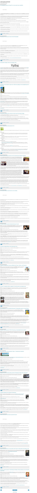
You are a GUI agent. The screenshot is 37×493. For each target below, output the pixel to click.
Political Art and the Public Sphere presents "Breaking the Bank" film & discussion (14, 372)
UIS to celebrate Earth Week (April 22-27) (7, 125)
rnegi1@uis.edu (17, 323)
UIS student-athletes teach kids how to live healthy (8, 190)
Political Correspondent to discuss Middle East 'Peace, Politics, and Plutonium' (13, 265)
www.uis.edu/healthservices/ (25, 443)
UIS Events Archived (5, 1)
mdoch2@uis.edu (2, 108)
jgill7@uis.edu (11, 145)
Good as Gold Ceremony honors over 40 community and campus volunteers (13, 155)
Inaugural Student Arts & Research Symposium (8, 392)
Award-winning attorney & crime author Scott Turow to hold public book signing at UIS (14, 448)
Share (1, 34)
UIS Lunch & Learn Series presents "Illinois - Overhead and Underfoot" (12, 351)
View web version (15, 491)
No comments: (7, 33)
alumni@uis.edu (2, 367)
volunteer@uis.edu (20, 185)
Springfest (8, 105)
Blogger (16, 492)
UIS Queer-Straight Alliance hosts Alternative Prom (8, 246)
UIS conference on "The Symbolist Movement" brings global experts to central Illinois (14, 308)
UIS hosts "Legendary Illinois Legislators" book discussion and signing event (13, 286)
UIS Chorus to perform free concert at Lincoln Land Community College (12, 113)
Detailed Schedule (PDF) (3, 398)
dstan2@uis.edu (13, 281)
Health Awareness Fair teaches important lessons (8, 414)
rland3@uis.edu (25, 409)
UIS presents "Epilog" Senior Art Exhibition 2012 (8, 62)
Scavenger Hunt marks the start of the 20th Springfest (9, 36)
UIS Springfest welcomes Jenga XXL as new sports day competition (11, 5)
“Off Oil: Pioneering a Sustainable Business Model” (7, 142)
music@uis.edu (9, 241)
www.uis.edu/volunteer (13, 185)
